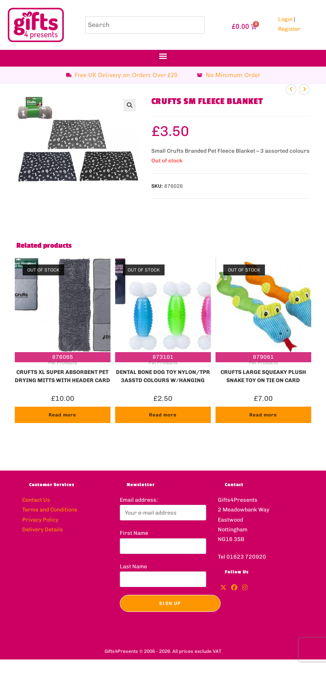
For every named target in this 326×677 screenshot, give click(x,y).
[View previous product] (291, 89)
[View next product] (304, 89)
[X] (223, 588)
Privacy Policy (40, 520)
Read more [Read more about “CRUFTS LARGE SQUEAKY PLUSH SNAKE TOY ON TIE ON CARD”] (263, 415)
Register (289, 29)
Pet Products (62, 362)
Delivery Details (42, 529)
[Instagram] (244, 588)
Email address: (139, 500)
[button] (163, 56)
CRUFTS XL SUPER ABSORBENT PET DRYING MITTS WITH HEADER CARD (62, 375)
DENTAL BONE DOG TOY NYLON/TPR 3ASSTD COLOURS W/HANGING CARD (163, 375)
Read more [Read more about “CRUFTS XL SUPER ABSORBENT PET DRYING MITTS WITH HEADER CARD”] (62, 415)
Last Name (133, 566)
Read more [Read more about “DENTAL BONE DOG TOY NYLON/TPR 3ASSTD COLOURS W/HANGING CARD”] (163, 415)
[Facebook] (234, 588)
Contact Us (36, 500)
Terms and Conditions (49, 509)
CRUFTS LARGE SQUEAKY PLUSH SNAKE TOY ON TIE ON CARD (263, 375)
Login (285, 19)
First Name (134, 533)
